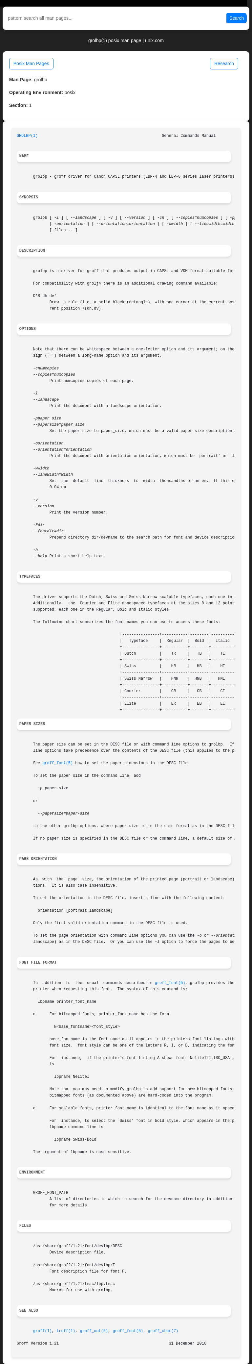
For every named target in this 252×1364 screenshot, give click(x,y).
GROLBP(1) (27, 136)
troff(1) (65, 1331)
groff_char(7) (163, 1331)
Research (224, 63)
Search (236, 18)
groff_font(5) (57, 763)
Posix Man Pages (31, 63)
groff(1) (42, 1331)
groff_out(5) (94, 1331)
